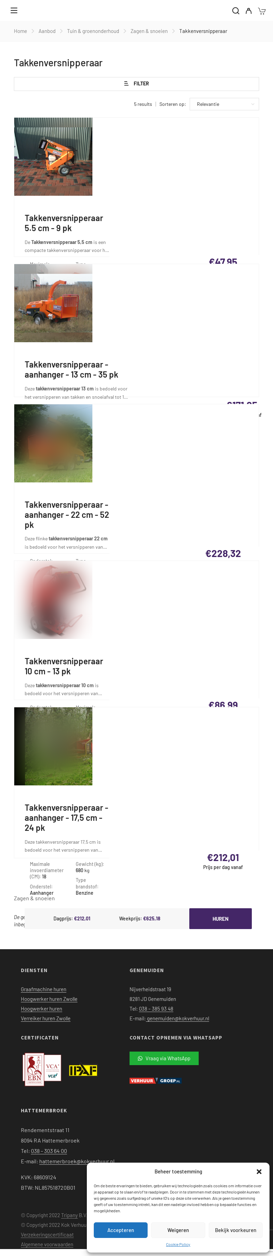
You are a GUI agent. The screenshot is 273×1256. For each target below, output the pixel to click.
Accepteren (120, 1230)
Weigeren (178, 1230)
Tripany (69, 1215)
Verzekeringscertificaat (47, 1234)
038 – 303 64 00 (49, 1150)
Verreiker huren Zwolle (46, 1018)
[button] (259, 1171)
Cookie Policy (178, 1244)
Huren (221, 919)
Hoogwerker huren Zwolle (49, 999)
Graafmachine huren (43, 989)
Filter (136, 84)
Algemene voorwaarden (47, 1244)
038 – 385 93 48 (156, 1008)
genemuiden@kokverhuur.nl (177, 1018)
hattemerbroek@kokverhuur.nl (77, 1161)
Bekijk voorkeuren (235, 1230)
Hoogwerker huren (41, 1008)
